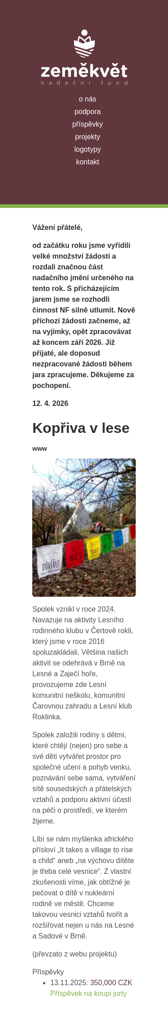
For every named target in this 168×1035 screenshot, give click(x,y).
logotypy (87, 149)
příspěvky (87, 124)
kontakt (87, 162)
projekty (87, 137)
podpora (87, 111)
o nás (87, 99)
